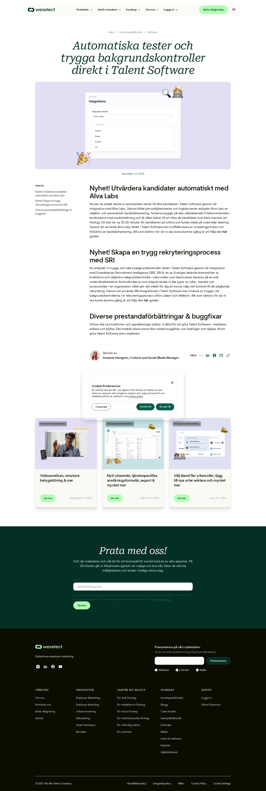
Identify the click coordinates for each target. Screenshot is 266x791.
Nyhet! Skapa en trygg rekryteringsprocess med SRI (51, 202)
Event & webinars (171, 738)
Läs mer (48, 498)
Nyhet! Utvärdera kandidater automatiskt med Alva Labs (51, 193)
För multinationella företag (133, 718)
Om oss (40, 698)
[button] (84, 10)
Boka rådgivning (213, 9)
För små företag (126, 698)
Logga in (206, 698)
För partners (124, 732)
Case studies (168, 711)
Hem (111, 32)
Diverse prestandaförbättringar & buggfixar (53, 212)
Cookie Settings (222, 783)
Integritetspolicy (162, 783)
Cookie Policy (198, 783)
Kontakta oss (43, 704)
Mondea (81, 732)
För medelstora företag (131, 704)
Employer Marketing (88, 698)
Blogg (164, 704)
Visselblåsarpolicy (136, 783)
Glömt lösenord (210, 704)
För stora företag (127, 711)
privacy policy (136, 396)
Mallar (164, 732)
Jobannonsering (86, 711)
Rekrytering (83, 718)
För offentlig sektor (128, 725)
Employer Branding (87, 704)
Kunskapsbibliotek (130, 32)
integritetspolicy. (161, 599)
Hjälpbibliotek (169, 752)
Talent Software (85, 725)
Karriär (39, 718)
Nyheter (153, 32)
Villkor (181, 783)
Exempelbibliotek (171, 718)
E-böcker (166, 725)
